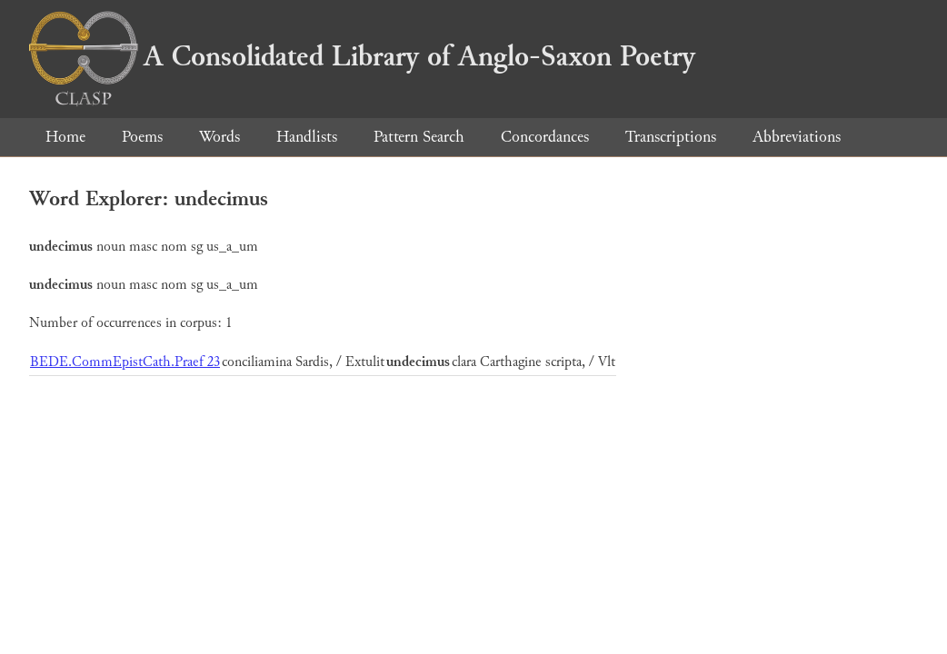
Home (65, 136)
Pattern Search (419, 136)
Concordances (545, 136)
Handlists (306, 136)
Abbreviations (797, 136)
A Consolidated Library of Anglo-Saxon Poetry (362, 56)
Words (219, 136)
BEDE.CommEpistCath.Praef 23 (125, 362)
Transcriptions (670, 136)
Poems (142, 136)
